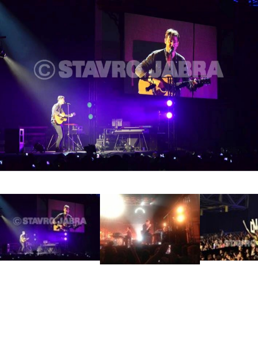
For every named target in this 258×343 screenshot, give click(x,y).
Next (242, 235)
